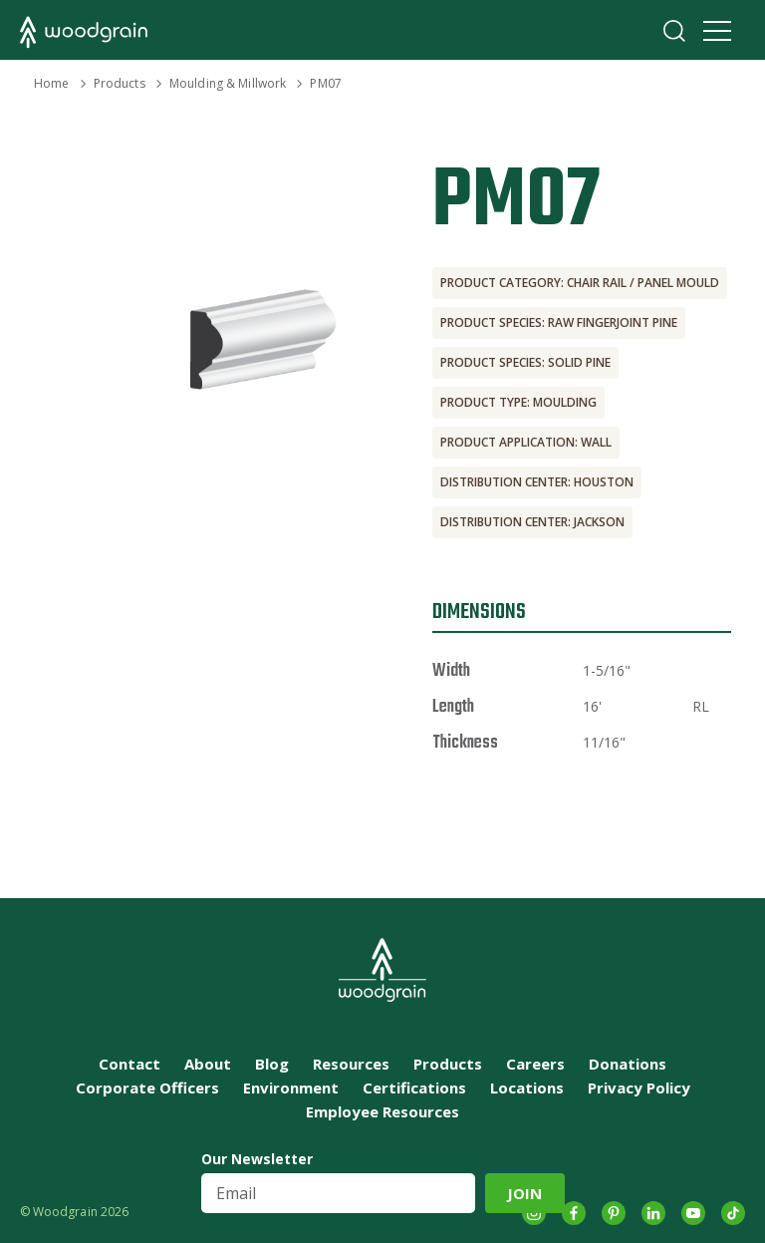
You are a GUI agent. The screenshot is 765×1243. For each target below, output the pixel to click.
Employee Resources (382, 1111)
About (207, 1064)
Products (119, 83)
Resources (351, 1064)
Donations (627, 1064)
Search (674, 31)
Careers (535, 1064)
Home (51, 83)
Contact (129, 1064)
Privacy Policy (639, 1087)
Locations (527, 1087)
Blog (272, 1064)
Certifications (414, 1087)
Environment (291, 1087)
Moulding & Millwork (227, 83)
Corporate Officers (147, 1087)
